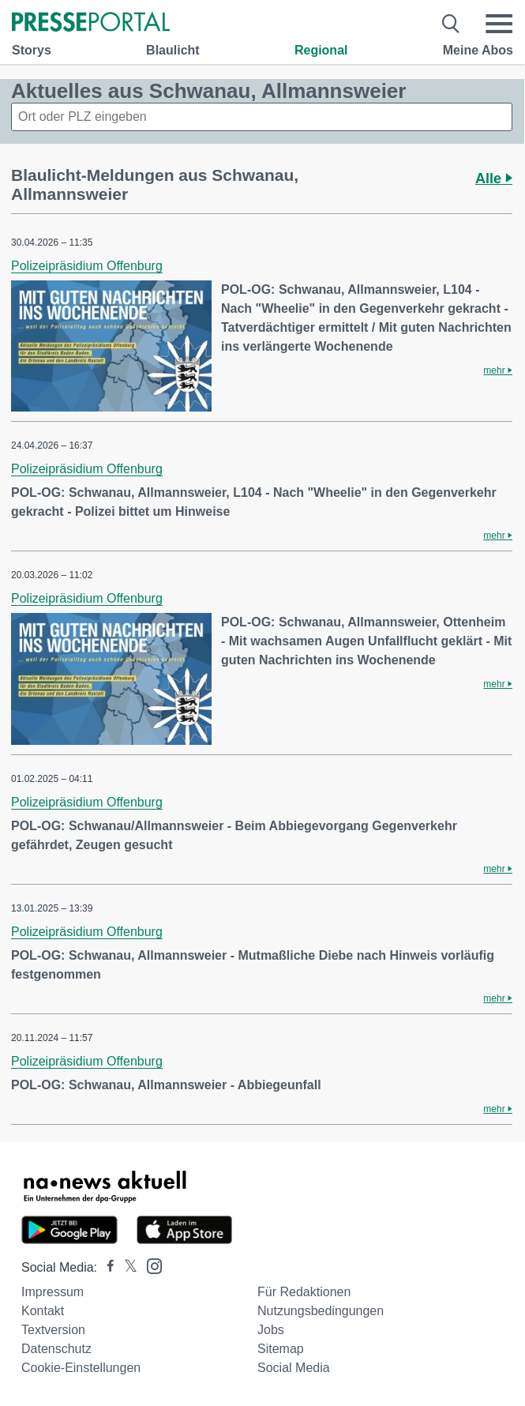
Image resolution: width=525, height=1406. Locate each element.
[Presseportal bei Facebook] (105, 1267)
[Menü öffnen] (499, 24)
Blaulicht (173, 50)
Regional (321, 50)
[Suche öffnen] (451, 24)
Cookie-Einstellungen (81, 1367)
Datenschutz (56, 1348)
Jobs (270, 1329)
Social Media (293, 1367)
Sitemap (280, 1348)
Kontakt (42, 1311)
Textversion (53, 1329)
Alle (493, 178)
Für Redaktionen (304, 1292)
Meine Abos (478, 50)
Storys (31, 50)
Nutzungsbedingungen (320, 1311)
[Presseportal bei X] (125, 1267)
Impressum (52, 1292)
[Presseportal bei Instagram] (149, 1265)
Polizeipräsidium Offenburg (87, 266)
